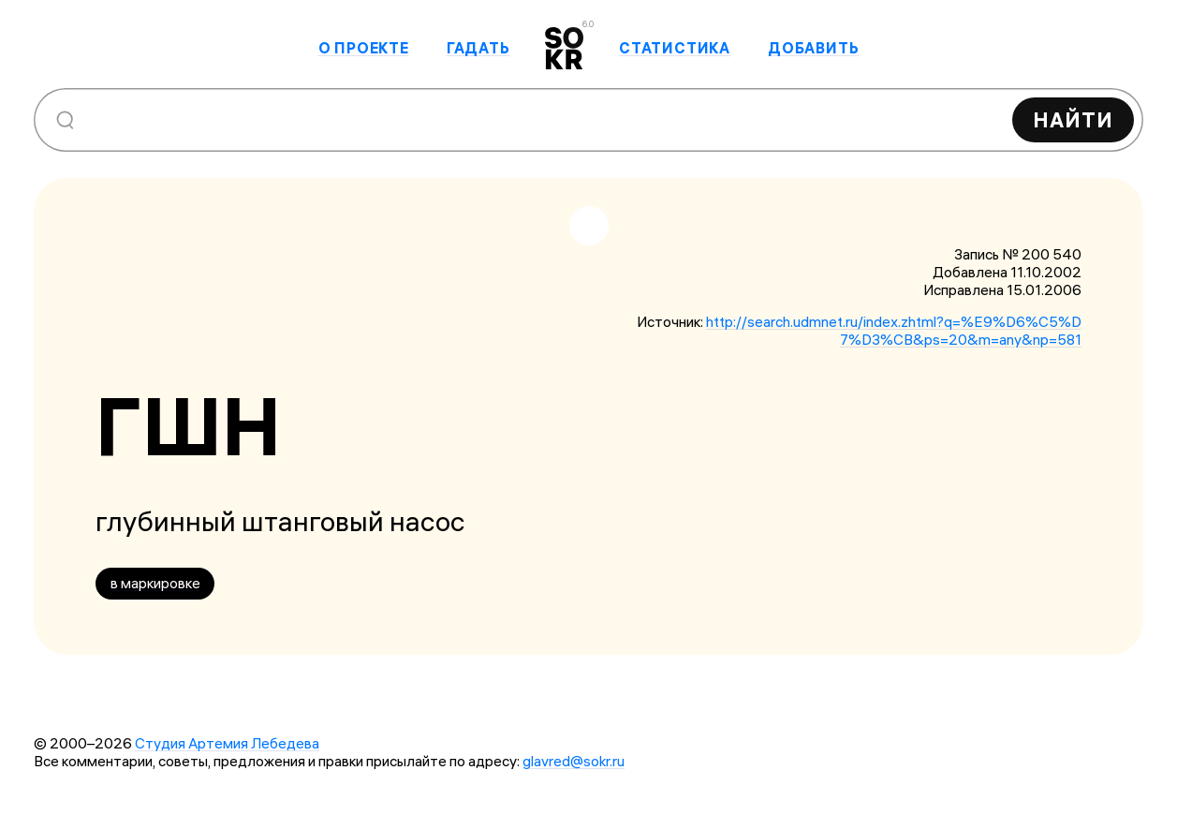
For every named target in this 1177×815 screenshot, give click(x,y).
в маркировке (155, 583)
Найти (1073, 120)
